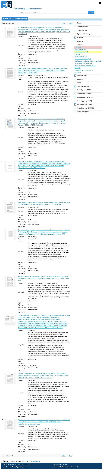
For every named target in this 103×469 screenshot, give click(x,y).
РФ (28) (77, 54)
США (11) (77, 68)
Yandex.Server (35, 461)
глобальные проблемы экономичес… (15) (88, 61)
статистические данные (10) (84, 70)
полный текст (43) (80, 50)
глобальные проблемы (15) (83, 63)
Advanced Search (8, 464)
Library (29, 464)
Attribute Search (20, 464)
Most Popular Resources (19, 467)
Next (70, 23)
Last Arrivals (7, 467)
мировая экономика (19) (83, 59)
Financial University (61, 464)
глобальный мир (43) (81, 52)
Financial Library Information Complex (67, 467)
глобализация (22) (81, 56)
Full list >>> (78, 72)
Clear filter (78, 47)
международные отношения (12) (85, 66)
